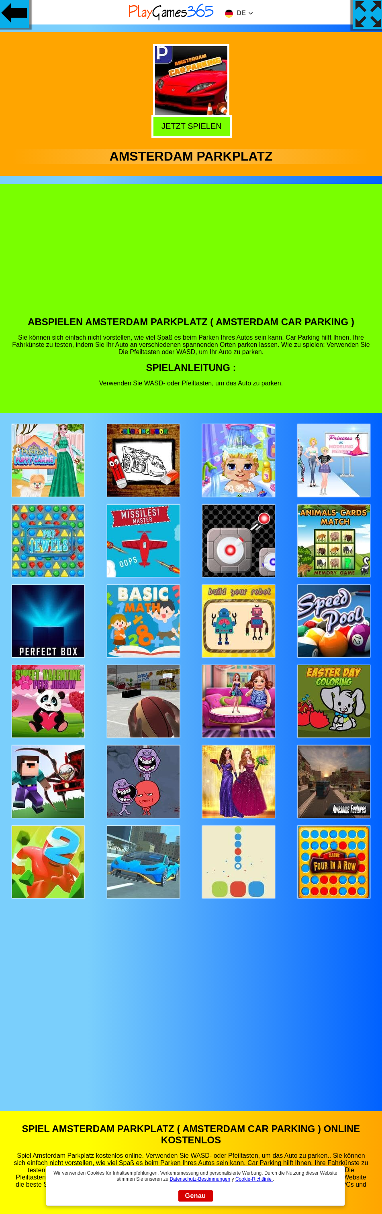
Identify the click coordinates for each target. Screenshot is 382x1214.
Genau (195, 1195)
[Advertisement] (191, 256)
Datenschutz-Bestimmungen (200, 1179)
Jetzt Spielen (192, 126)
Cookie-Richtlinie (254, 1179)
